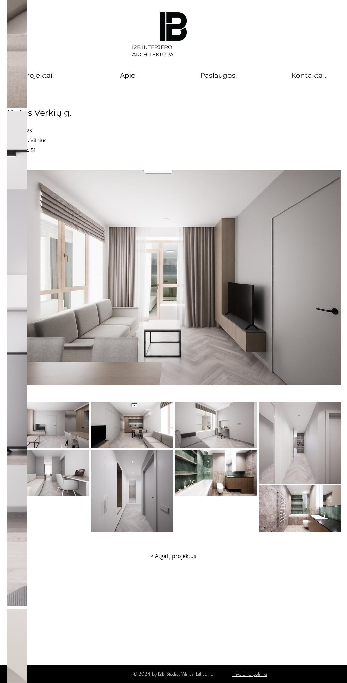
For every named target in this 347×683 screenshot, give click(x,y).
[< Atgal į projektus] (174, 556)
